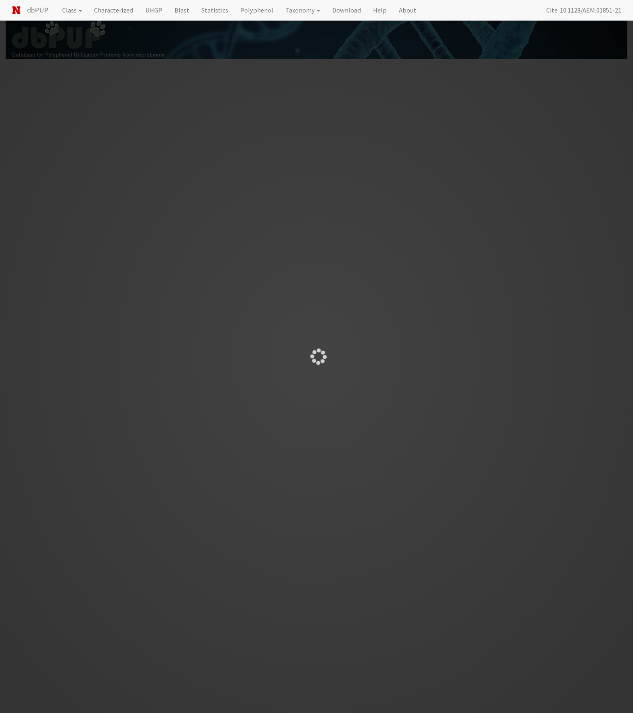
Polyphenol (256, 10)
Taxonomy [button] (302, 10)
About (407, 10)
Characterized (113, 10)
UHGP (153, 10)
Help (380, 10)
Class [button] (72, 10)
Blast (181, 10)
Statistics (214, 10)
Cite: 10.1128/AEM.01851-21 (583, 10)
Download (346, 10)
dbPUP (37, 10)
